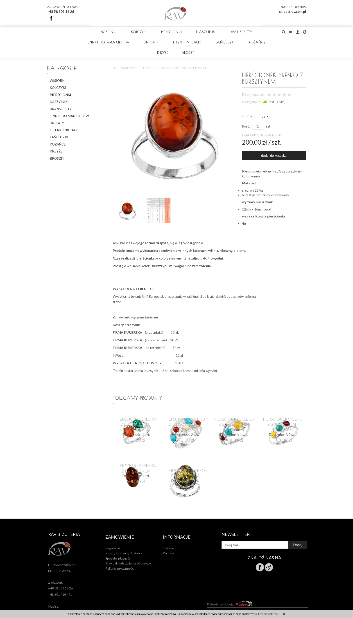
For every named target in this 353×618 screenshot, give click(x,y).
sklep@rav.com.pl (292, 11)
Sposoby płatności (118, 533)
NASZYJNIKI (200, 32)
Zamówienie (119, 513)
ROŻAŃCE (58, 123)
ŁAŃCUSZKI (59, 116)
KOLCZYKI (133, 32)
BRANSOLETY (235, 32)
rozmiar (247, 95)
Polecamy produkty (140, 377)
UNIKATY (57, 102)
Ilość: (246, 105)
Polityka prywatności (119, 543)
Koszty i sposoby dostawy (123, 528)
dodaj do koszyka (274, 135)
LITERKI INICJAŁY (64, 109)
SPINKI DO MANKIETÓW (69, 95)
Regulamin (112, 523)
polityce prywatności (266, 614)
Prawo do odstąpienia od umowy (128, 538)
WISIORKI (103, 32)
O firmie (168, 523)
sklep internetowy (291, 601)
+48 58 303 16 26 (60, 11)
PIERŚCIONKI (165, 32)
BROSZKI (57, 138)
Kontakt (168, 528)
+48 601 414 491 (60, 572)
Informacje (176, 513)
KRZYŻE (56, 130)
